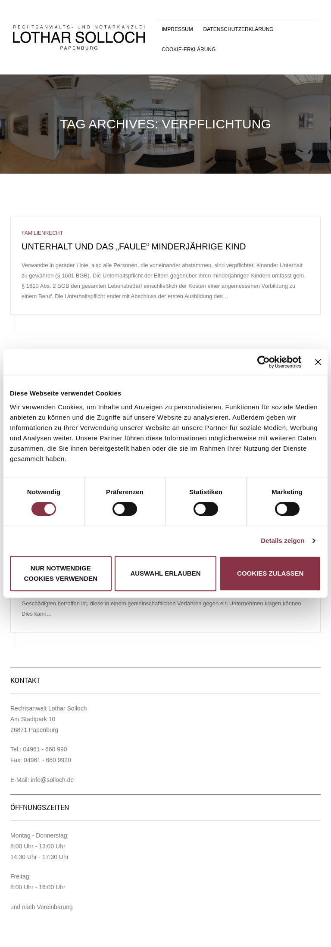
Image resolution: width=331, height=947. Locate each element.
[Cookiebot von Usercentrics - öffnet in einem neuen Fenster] (263, 361)
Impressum (177, 29)
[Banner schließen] (318, 362)
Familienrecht (42, 233)
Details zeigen (282, 540)
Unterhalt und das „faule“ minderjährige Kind (134, 246)
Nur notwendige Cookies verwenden (61, 573)
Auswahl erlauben (165, 573)
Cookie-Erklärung (188, 50)
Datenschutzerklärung (238, 29)
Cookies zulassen (270, 573)
